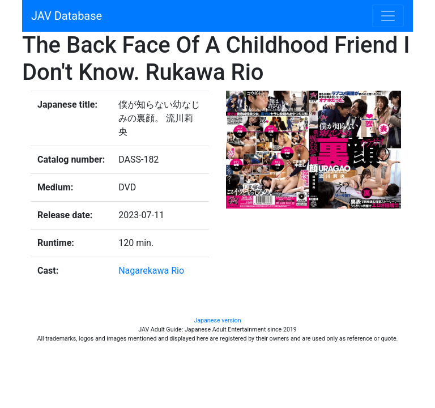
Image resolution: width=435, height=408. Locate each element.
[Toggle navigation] (388, 16)
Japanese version (217, 320)
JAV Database (66, 16)
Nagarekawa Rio (151, 270)
